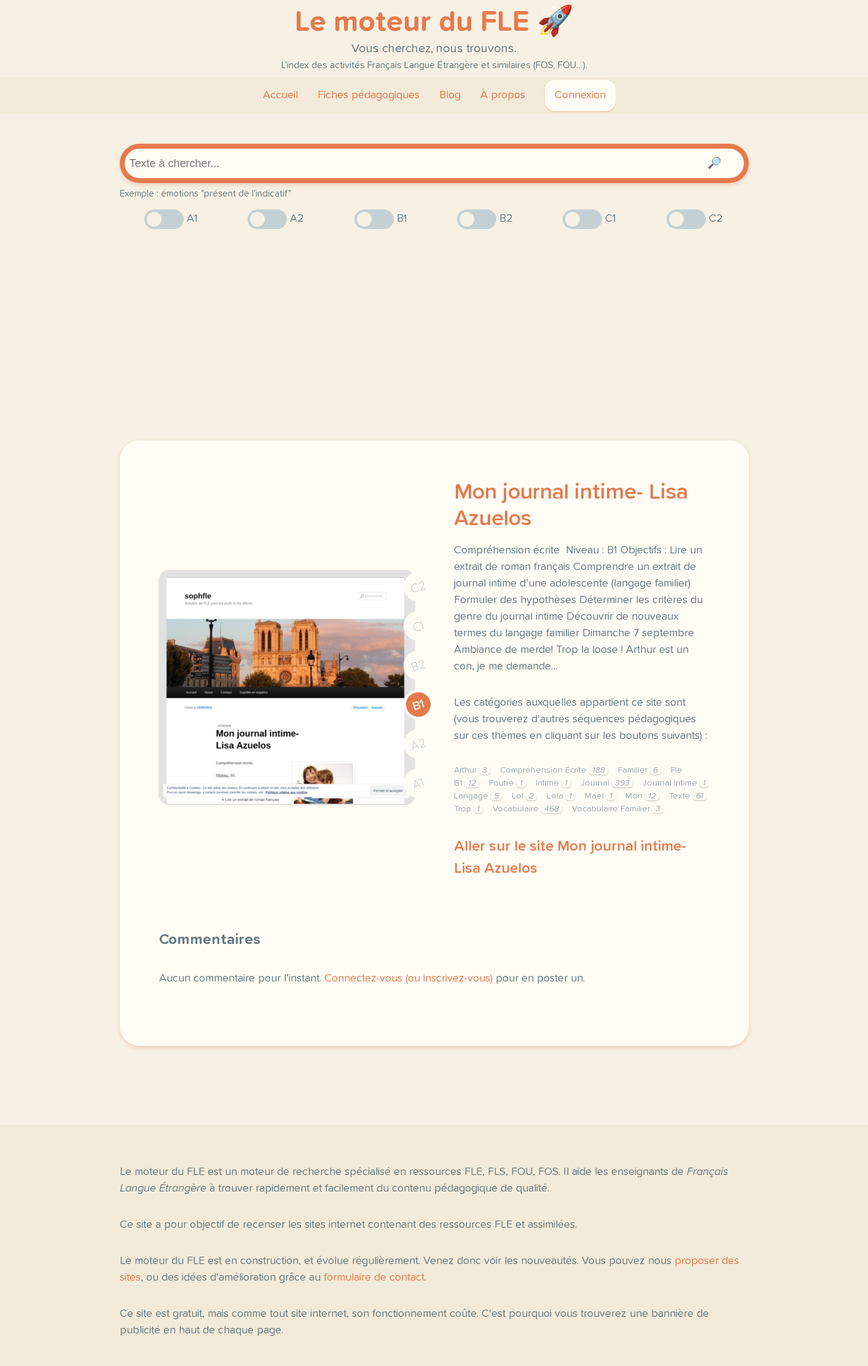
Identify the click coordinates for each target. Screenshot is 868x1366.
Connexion (580, 95)
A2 (418, 744)
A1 (418, 783)
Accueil (280, 95)
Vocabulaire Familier (617, 809)
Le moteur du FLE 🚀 (434, 22)
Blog (450, 95)
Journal (607, 783)
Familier (639, 770)
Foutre (507, 783)
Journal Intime (676, 783)
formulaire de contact (374, 1277)
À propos (502, 95)
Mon (642, 796)
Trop (468, 809)
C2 (418, 587)
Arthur (472, 770)
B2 (418, 665)
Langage (478, 796)
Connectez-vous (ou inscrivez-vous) (408, 978)
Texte (687, 796)
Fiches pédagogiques (369, 95)
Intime (553, 783)
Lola (561, 796)
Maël (600, 796)
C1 (418, 626)
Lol (524, 796)
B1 (418, 704)
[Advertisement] (434, 335)
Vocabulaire (527, 809)
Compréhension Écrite (554, 770)
